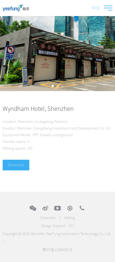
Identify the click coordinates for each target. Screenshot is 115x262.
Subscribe (47, 218)
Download (16, 165)
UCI (71, 226)
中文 (96, 8)
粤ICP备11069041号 (57, 250)
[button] (53, 86)
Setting (69, 218)
